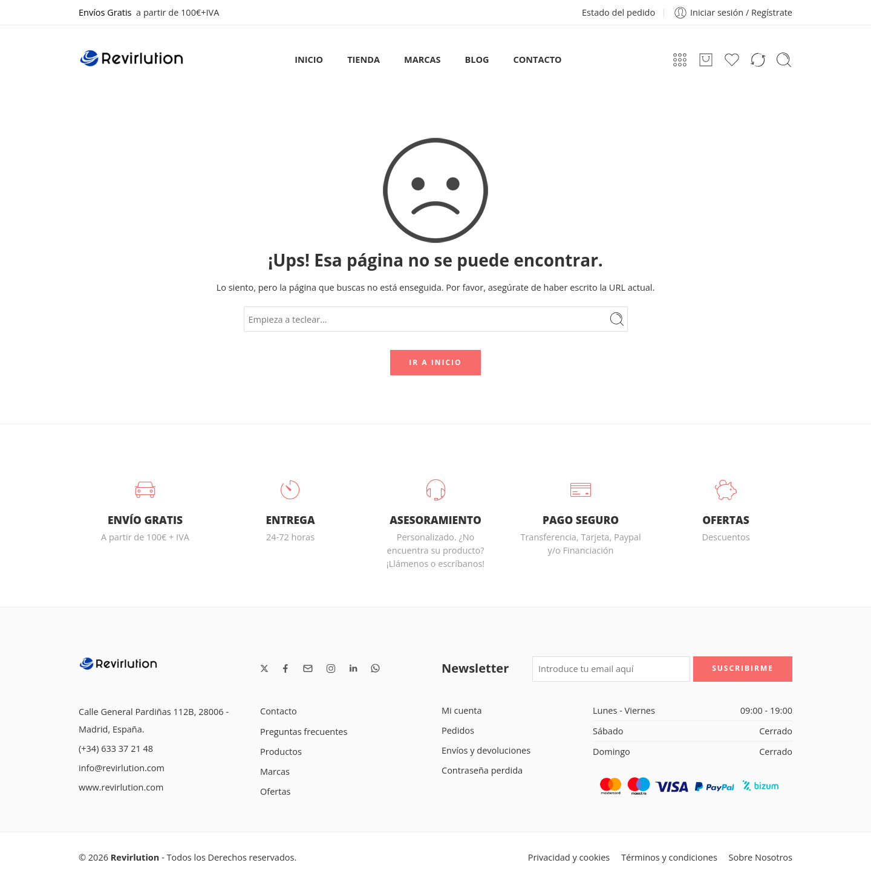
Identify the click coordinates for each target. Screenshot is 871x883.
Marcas (275, 771)
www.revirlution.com (121, 787)
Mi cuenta (462, 710)
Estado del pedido (618, 12)
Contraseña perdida (482, 770)
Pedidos (458, 730)
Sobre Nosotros (760, 857)
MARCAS (422, 59)
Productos (281, 751)
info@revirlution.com (122, 768)
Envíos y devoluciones (486, 750)
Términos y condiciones (669, 857)
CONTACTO (538, 59)
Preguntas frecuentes (303, 731)
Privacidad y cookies (569, 857)
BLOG (477, 59)
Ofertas (275, 791)
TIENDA (363, 59)
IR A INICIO (435, 362)
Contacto (278, 711)
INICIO (309, 59)
